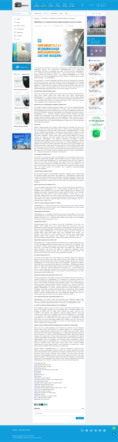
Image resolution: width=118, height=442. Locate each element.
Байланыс (14, 429)
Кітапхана (18, 36)
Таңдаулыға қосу (58, 25)
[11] (83, 205)
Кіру (83, 408)
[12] (52, 219)
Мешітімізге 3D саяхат (24, 429)
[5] (54, 146)
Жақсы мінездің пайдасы (21, 126)
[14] (71, 244)
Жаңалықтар (37, 13)
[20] (75, 302)
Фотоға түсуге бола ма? (21, 89)
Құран (17, 22)
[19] (63, 289)
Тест (17, 39)
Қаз (93, 13)
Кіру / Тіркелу (100, 5)
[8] (57, 163)
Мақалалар (46, 13)
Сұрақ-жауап (54, 13)
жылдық (97, 42)
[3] (67, 118)
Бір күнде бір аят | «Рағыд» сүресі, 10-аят (95, 107)
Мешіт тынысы (19, 26)
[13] (79, 232)
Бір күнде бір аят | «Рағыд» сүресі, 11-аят (95, 90)
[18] (60, 284)
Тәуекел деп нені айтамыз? (21, 108)
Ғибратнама (18, 32)
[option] (96, 26)
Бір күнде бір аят (96, 60)
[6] (56, 151)
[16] (68, 262)
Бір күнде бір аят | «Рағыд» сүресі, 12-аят (95, 73)
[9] (83, 177)
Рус (96, 13)
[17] (60, 267)
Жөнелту (79, 418)
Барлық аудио (25, 74)
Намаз (17, 19)
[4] (40, 138)
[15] (39, 247)
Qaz (99, 13)
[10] (67, 193)
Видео (61, 13)
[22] (42, 339)
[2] (42, 98)
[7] (47, 158)
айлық (92, 42)
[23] (40, 344)
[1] (53, 77)
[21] (69, 317)
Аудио (66, 13)
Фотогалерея (19, 29)
